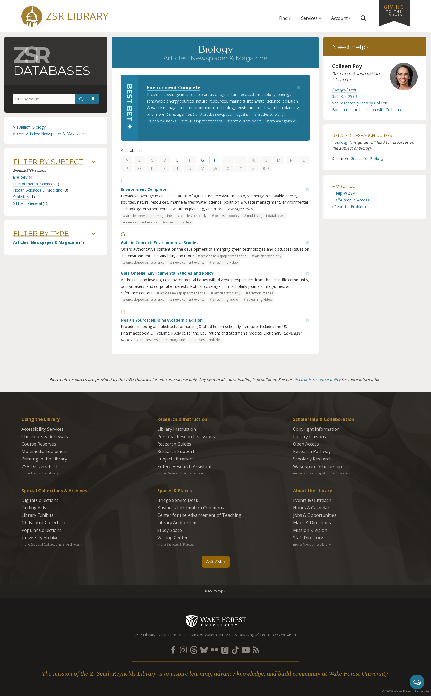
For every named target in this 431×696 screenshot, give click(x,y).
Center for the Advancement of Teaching (199, 515)
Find (283, 18)
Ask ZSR (214, 562)
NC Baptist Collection (43, 523)
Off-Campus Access (351, 200)
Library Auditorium (176, 523)
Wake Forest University (215, 621)
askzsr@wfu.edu (254, 634)
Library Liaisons (309, 436)
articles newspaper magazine (226, 114)
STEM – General (27, 203)
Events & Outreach (312, 500)
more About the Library (312, 544)
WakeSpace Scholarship (317, 466)
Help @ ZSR (344, 193)
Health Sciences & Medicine (37, 190)
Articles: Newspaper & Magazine (45, 242)
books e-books (164, 121)
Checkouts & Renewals (44, 436)
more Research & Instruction (180, 473)
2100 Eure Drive (172, 634)
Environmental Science (33, 183)
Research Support (175, 451)
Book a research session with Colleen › (366, 109)
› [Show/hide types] (93, 233)
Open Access (306, 444)
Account (339, 18)
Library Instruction (176, 429)
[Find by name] (50, 99)
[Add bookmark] (299, 87)
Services (309, 18)
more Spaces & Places (175, 544)
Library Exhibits (37, 515)
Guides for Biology (366, 158)
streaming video (282, 121)
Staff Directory (308, 538)
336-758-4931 (284, 634)
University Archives (41, 538)
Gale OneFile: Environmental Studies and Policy (167, 273)
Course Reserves (38, 444)
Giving (394, 10)
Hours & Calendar (311, 508)
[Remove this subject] (29, 127)
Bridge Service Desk (177, 500)
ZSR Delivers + (40, 466)
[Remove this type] (48, 133)
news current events (245, 121)
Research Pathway (312, 451)
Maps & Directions (312, 523)
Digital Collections (40, 500)
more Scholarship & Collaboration (320, 473)
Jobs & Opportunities (314, 515)
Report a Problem (350, 206)
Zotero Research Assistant (184, 466)
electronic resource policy (317, 379)
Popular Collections (41, 530)
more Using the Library (40, 473)
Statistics (21, 196)
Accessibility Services (42, 429)
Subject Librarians (176, 459)
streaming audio (225, 299)
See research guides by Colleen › (360, 103)
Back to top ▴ (215, 591)
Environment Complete (173, 87)
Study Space (169, 530)
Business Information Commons (190, 508)
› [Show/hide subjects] (93, 162)
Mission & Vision (310, 530)
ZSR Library (77, 16)
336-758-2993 (344, 96)
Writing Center (172, 538)
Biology (20, 177)
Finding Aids (33, 508)
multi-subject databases (203, 121)
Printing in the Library (44, 459)
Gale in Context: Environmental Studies (159, 242)
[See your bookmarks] (93, 99)
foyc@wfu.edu (344, 89)
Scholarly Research (312, 459)
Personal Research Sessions (186, 436)
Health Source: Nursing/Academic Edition (162, 320)
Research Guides (174, 444)
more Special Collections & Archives (50, 544)
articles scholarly (270, 114)
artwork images (261, 293)
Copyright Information (316, 429)
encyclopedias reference (145, 262)
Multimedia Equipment (44, 451)
